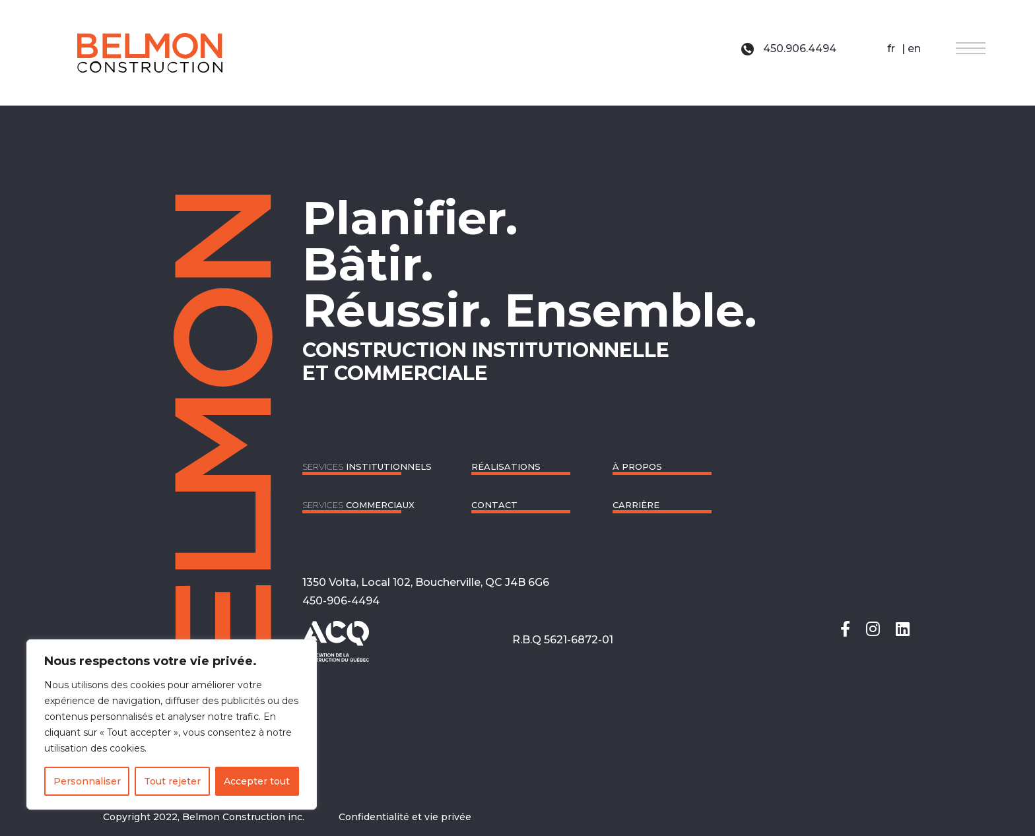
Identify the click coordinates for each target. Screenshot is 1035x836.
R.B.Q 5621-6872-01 (562, 639)
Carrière (636, 504)
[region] (171, 724)
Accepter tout (257, 781)
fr (891, 48)
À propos (637, 466)
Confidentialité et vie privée (405, 817)
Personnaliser (87, 781)
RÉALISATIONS (506, 466)
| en (910, 48)
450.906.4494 (788, 48)
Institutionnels (367, 466)
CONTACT (494, 504)
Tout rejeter (172, 781)
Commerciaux (358, 504)
